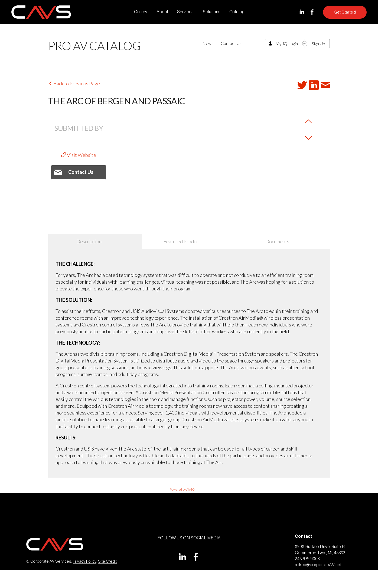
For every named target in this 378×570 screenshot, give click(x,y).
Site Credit (107, 561)
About (162, 11)
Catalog (237, 11)
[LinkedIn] (301, 12)
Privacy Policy (84, 561)
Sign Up (318, 43)
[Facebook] (312, 12)
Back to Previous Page (74, 83)
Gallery (140, 11)
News (207, 43)
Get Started (345, 12)
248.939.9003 (307, 558)
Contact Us (231, 43)
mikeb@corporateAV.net (318, 564)
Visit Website (78, 155)
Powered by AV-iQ (182, 489)
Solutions (211, 11)
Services (185, 11)
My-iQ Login (286, 43)
